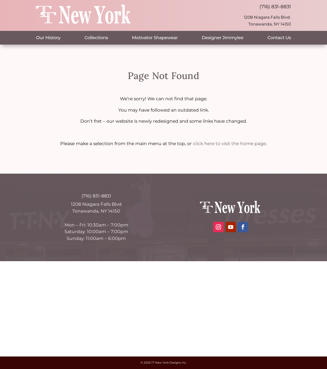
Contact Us (279, 38)
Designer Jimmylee (223, 38)
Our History (48, 38)
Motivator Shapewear (155, 38)
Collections (96, 38)
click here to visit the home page (229, 143)
